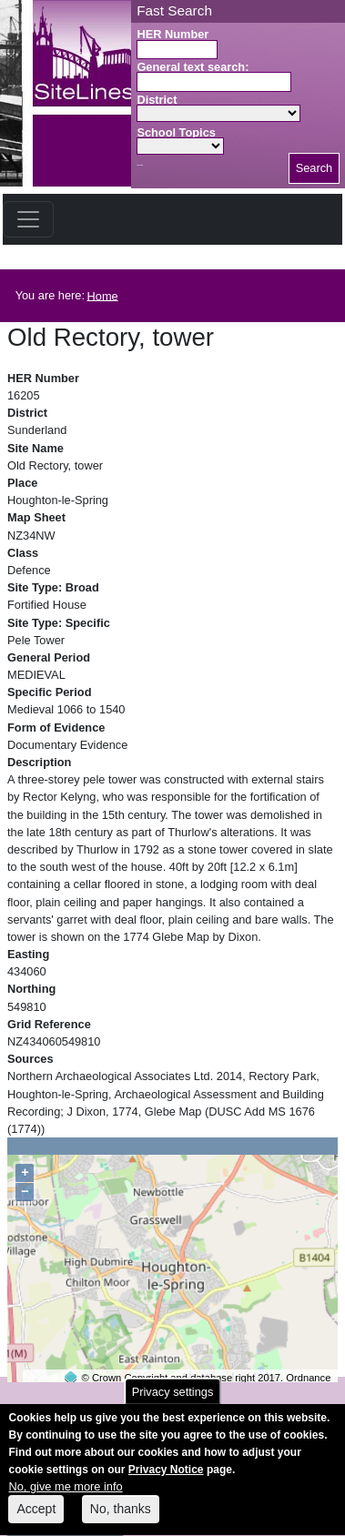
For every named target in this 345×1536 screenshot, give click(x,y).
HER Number (172, 34)
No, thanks (120, 1520)
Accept (36, 1520)
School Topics (176, 132)
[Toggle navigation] (28, 219)
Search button (140, 165)
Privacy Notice (166, 1481)
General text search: (193, 67)
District (157, 99)
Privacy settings (173, 1403)
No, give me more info (65, 1498)
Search (314, 168)
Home (102, 295)
